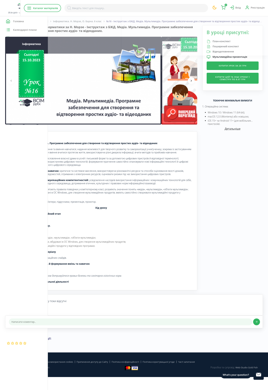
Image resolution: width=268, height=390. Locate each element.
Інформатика (76, 21)
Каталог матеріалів (69, 8)
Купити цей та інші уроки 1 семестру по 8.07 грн (238, 87)
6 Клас (92, 21)
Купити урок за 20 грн (238, 75)
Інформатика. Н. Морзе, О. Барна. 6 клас (118, 21)
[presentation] (59, 80)
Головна (58, 21)
